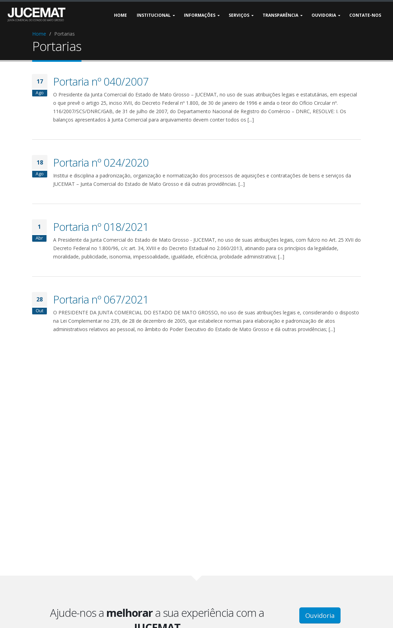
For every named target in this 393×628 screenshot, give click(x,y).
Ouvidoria (320, 615)
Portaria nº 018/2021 (101, 226)
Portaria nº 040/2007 (101, 81)
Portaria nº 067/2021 (101, 299)
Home (39, 33)
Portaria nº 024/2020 (101, 162)
